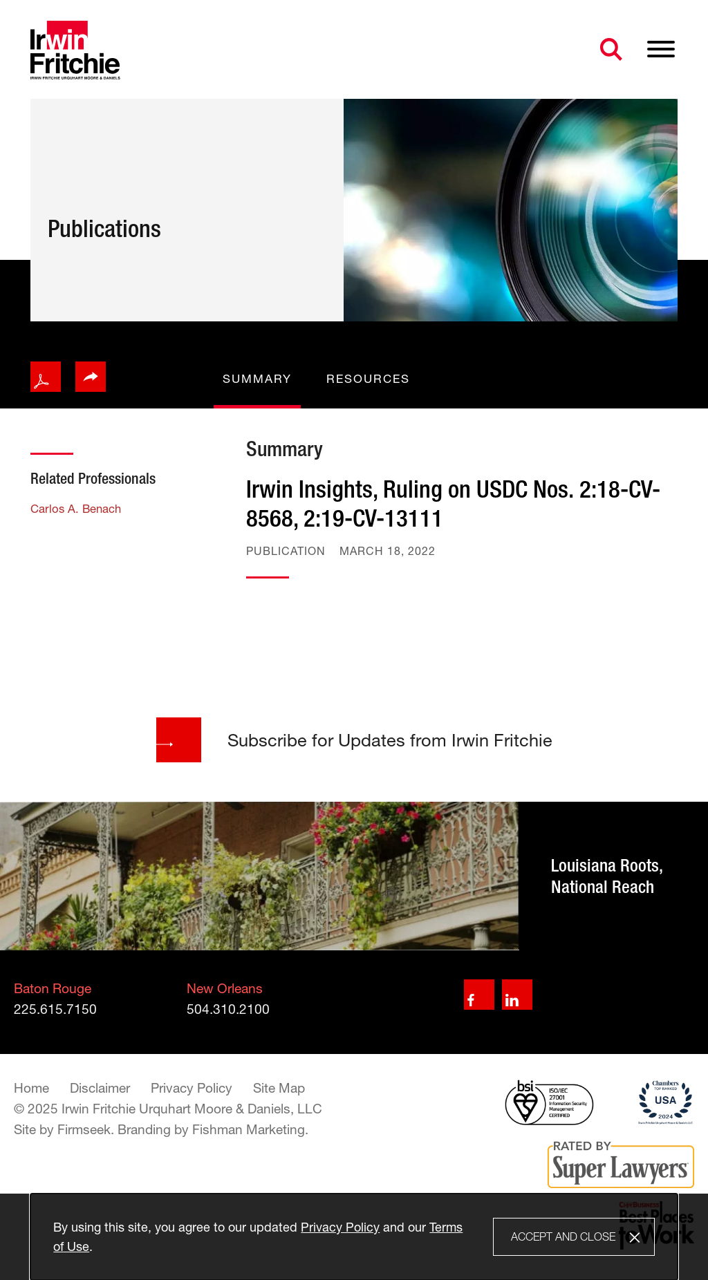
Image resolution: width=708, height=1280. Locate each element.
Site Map (279, 1087)
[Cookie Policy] (354, 1237)
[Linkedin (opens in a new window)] (517, 994)
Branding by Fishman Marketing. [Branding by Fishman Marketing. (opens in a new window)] (213, 1129)
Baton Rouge (52, 988)
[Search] (611, 49)
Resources (368, 378)
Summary (257, 378)
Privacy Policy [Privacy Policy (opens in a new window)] (340, 1226)
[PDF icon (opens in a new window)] (45, 376)
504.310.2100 (228, 1009)
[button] (90, 376)
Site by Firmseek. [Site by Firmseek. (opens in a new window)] (64, 1129)
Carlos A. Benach (75, 509)
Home (31, 1087)
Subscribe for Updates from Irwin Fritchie (354, 739)
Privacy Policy (191, 1087)
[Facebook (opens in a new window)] (479, 994)
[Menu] (661, 49)
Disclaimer (100, 1087)
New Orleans (225, 988)
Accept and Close (563, 1236)
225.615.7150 (55, 1009)
